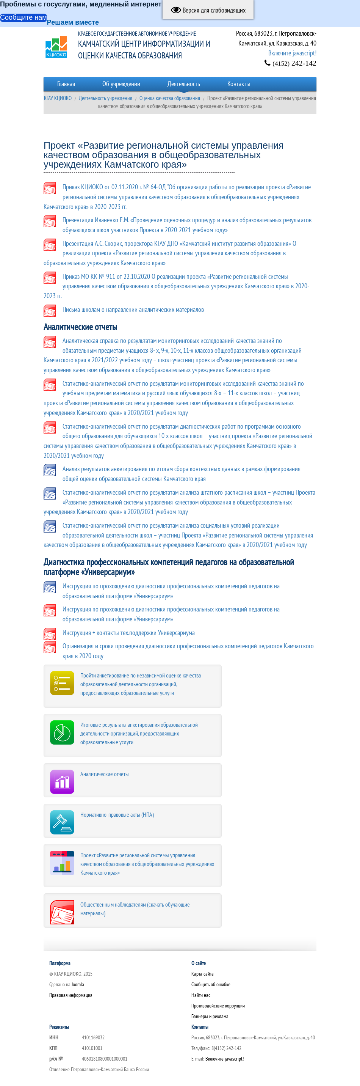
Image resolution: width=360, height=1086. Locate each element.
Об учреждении (121, 83)
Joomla (78, 984)
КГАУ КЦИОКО (58, 98)
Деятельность (183, 83)
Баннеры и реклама (210, 1016)
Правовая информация (70, 995)
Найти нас (200, 995)
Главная (66, 83)
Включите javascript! (292, 53)
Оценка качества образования (169, 98)
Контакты (238, 83)
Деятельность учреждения (105, 98)
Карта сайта (202, 973)
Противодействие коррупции (218, 1005)
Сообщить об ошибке (210, 984)
